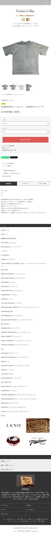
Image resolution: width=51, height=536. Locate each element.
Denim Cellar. (25, 11)
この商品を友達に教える (8, 170)
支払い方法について (11, 519)
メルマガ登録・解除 (23, 521)
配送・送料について (22, 519)
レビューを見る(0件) (7, 163)
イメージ (25, 183)
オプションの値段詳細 (8, 145)
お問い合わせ (4, 513)
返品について (5, 148)
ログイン (3, 509)
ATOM (42, 521)
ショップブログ (33, 521)
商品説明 (8, 183)
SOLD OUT (25, 140)
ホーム (3, 94)
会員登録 (29, 505)
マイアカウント (5, 505)
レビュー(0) (42, 183)
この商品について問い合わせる (9, 173)
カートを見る (30, 509)
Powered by (25, 531)
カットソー (21, 94)
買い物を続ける (5, 176)
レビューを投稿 (5, 166)
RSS (39, 521)
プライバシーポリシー (12, 521)
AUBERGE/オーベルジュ (12, 94)
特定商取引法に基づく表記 (9, 150)
